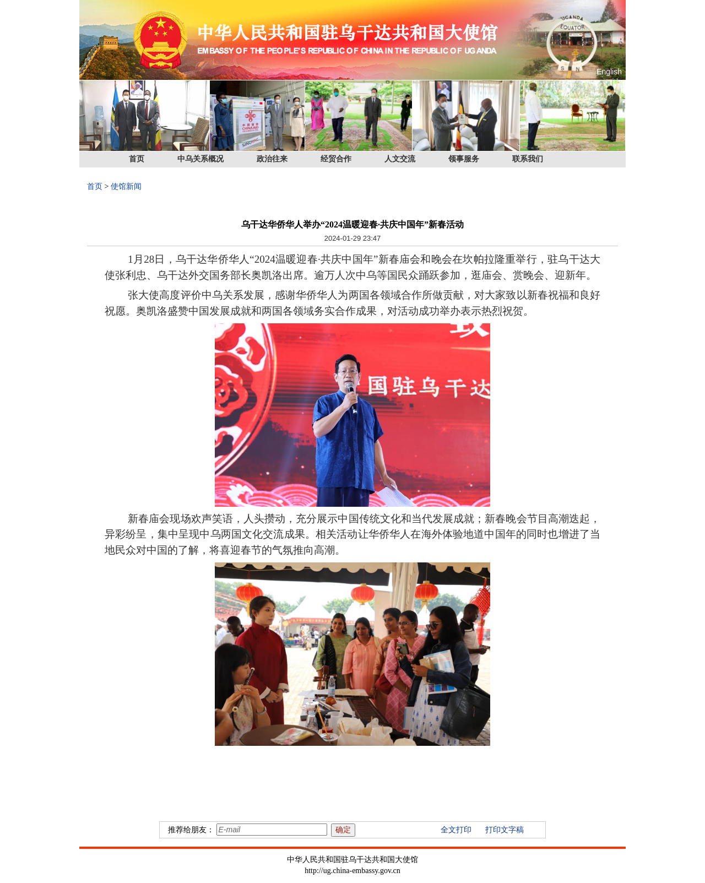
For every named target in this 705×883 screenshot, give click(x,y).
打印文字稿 (504, 830)
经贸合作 (336, 159)
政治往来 (272, 159)
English (609, 71)
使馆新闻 (126, 186)
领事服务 (463, 159)
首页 (136, 159)
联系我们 (527, 159)
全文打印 (456, 830)
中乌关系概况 (200, 159)
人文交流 (399, 159)
